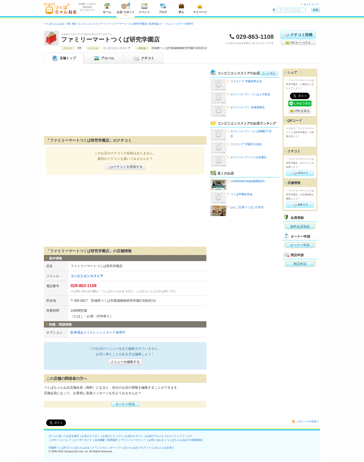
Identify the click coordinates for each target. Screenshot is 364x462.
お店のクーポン (91, 436)
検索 (315, 9)
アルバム (103, 58)
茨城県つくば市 (57, 447)
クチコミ (143, 58)
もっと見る (269, 73)
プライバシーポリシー (133, 440)
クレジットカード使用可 (179, 23)
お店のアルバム (155, 436)
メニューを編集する (125, 362)
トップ (63, 58)
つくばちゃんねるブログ (132, 447)
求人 (181, 8)
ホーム (107, 8)
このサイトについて (60, 440)
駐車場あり (155, 23)
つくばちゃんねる (79, 447)
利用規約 (112, 440)
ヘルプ (188, 436)
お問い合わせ (156, 440)
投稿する (300, 173)
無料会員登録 (300, 226)
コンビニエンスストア (87, 276)
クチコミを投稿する (125, 167)
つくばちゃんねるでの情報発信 (184, 440)
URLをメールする (298, 43)
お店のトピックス (112, 436)
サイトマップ (311, 4)
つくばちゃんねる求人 (161, 447)
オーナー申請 (125, 404)
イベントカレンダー (103, 447)
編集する (300, 204)
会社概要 (100, 440)
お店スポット (126, 8)
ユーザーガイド (83, 440)
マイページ (200, 8)
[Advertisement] (125, 101)
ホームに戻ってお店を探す (64, 436)
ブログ (162, 8)
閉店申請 (299, 264)
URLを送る (300, 111)
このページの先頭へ (307, 421)
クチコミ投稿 (298, 35)
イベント (144, 8)
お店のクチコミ (134, 436)
